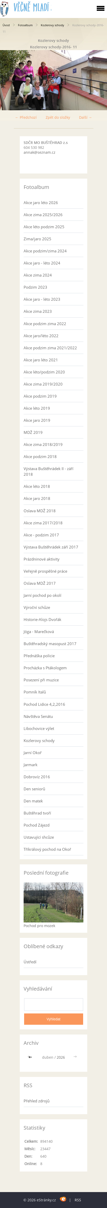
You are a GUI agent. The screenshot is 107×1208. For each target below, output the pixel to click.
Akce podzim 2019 (40, 396)
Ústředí (30, 961)
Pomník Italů (35, 691)
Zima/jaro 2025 (37, 238)
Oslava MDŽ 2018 (40, 510)
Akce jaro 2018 (37, 498)
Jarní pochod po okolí (42, 595)
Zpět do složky (58, 117)
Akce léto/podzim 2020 (44, 371)
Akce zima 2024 (38, 275)
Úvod (6, 25)
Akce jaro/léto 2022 (41, 335)
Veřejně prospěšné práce (45, 571)
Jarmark (30, 764)
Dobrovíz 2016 (37, 776)
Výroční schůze (37, 607)
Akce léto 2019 (37, 408)
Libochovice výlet (39, 728)
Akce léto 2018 (37, 486)
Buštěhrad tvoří (37, 813)
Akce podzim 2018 (40, 456)
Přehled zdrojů (37, 1100)
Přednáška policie (39, 655)
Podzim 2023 (35, 287)
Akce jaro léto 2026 (41, 202)
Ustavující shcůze (39, 837)
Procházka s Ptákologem (45, 667)
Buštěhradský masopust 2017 (50, 643)
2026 (61, 1057)
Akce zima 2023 (38, 311)
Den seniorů (34, 788)
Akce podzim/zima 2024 (45, 250)
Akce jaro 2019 (37, 420)
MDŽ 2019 (33, 432)
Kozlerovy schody (52, 25)
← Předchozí (26, 117)
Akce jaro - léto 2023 (42, 299)
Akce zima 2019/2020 (43, 384)
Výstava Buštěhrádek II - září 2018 (48, 471)
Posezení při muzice (41, 679)
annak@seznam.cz (39, 152)
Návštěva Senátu (38, 716)
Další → (85, 117)
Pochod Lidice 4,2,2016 (44, 704)
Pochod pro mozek (39, 925)
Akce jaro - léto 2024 (42, 263)
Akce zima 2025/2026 (43, 214)
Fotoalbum (25, 25)
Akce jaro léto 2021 (41, 359)
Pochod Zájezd (37, 825)
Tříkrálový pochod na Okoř (47, 849)
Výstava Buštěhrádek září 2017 (51, 547)
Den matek (33, 800)
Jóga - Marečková (39, 631)
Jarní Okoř (33, 752)
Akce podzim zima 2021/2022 (50, 347)
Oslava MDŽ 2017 (40, 583)
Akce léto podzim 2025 (44, 226)
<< (31, 1057)
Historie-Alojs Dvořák (42, 619)
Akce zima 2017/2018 (43, 522)
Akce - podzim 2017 (41, 534)
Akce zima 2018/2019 (43, 444)
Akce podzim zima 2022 (45, 323)
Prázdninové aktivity (42, 559)
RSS (78, 1199)
